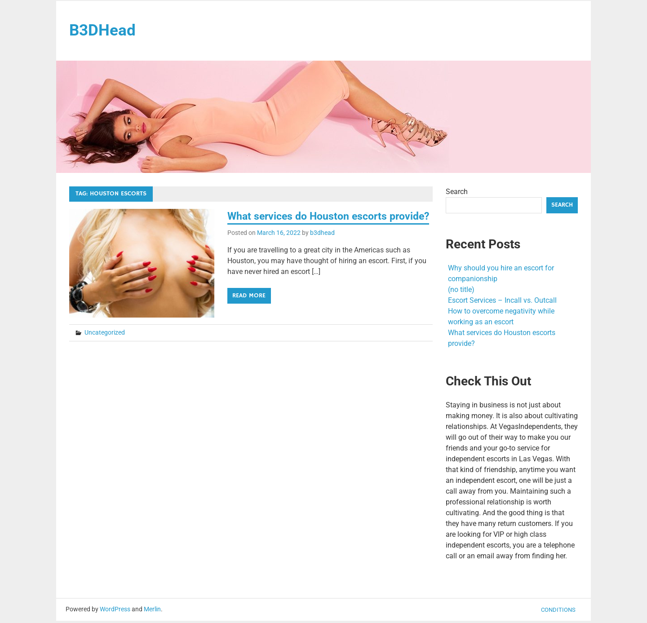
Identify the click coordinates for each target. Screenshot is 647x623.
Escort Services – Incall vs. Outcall (502, 302)
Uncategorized (104, 338)
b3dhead (322, 249)
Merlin (152, 611)
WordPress (115, 611)
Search (457, 194)
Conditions (558, 611)
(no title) (461, 291)
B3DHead (105, 31)
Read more (249, 313)
